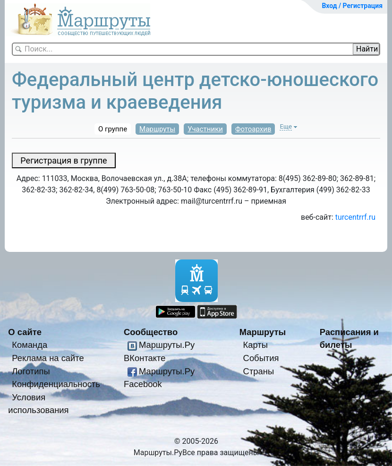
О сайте (25, 332)
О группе (112, 129)
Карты (255, 345)
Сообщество (151, 332)
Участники (205, 129)
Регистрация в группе (63, 160)
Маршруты (157, 129)
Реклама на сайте (48, 358)
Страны (258, 371)
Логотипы (31, 371)
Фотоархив (253, 129)
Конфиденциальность (56, 384)
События (261, 358)
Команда (29, 345)
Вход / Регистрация (352, 5)
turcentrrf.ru (355, 217)
